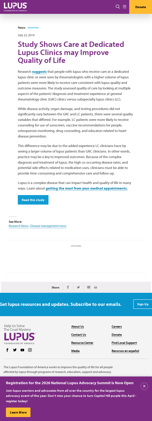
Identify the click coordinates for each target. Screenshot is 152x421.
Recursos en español (125, 351)
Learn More (18, 412)
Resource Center (82, 343)
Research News (18, 226)
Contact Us (78, 335)
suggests (39, 71)
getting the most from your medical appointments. (87, 188)
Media (75, 351)
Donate (140, 7)
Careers (117, 326)
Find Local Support (124, 343)
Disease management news (48, 226)
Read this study (33, 200)
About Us (77, 326)
